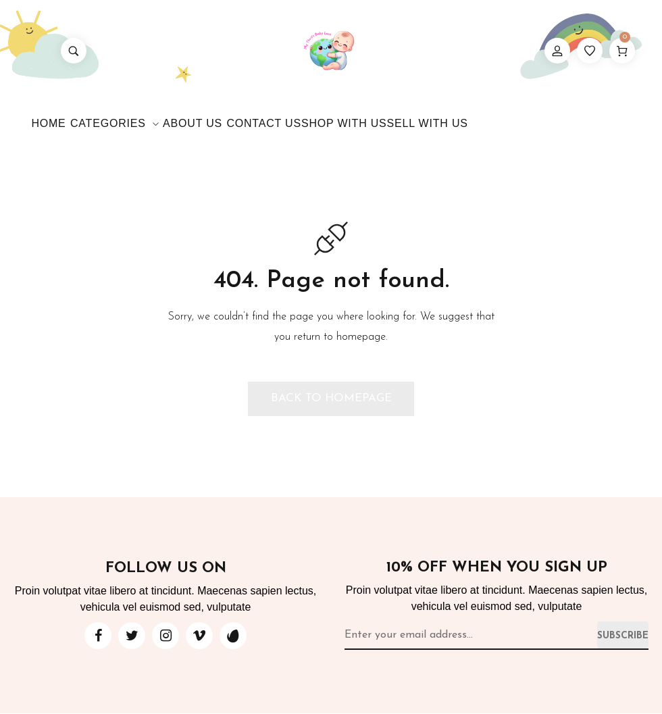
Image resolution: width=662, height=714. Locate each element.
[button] (331, 399)
